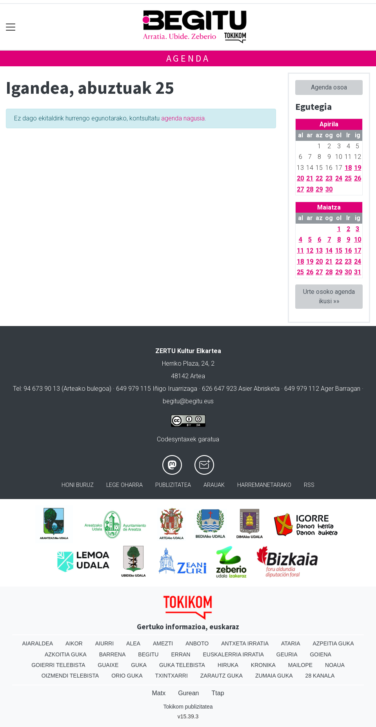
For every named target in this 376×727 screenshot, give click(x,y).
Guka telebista (182, 665)
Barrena (112, 654)
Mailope (300, 665)
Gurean (188, 693)
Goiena (320, 654)
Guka (139, 665)
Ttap (218, 693)
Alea (133, 643)
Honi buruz (78, 485)
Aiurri (104, 643)
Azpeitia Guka (333, 643)
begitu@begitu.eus (188, 401)
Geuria (287, 654)
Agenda (188, 58)
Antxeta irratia (245, 643)
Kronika (263, 665)
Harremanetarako (264, 485)
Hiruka (228, 665)
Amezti (163, 643)
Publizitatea (173, 485)
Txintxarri (171, 675)
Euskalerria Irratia (233, 654)
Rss (309, 485)
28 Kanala (320, 675)
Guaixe (108, 665)
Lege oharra (124, 485)
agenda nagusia (183, 118)
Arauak (214, 485)
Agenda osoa (329, 87)
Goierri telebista (58, 665)
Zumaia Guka (274, 675)
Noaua (335, 665)
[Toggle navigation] (10, 27)
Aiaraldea (37, 643)
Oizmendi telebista (70, 675)
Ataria (290, 643)
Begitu (148, 654)
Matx (158, 693)
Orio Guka (126, 675)
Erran (180, 654)
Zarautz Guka (221, 675)
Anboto (197, 643)
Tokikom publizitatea (188, 706)
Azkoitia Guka (66, 654)
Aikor (74, 643)
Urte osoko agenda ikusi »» (329, 296)
